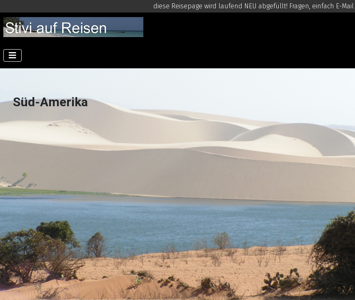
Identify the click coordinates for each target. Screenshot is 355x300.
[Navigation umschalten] (12, 55)
